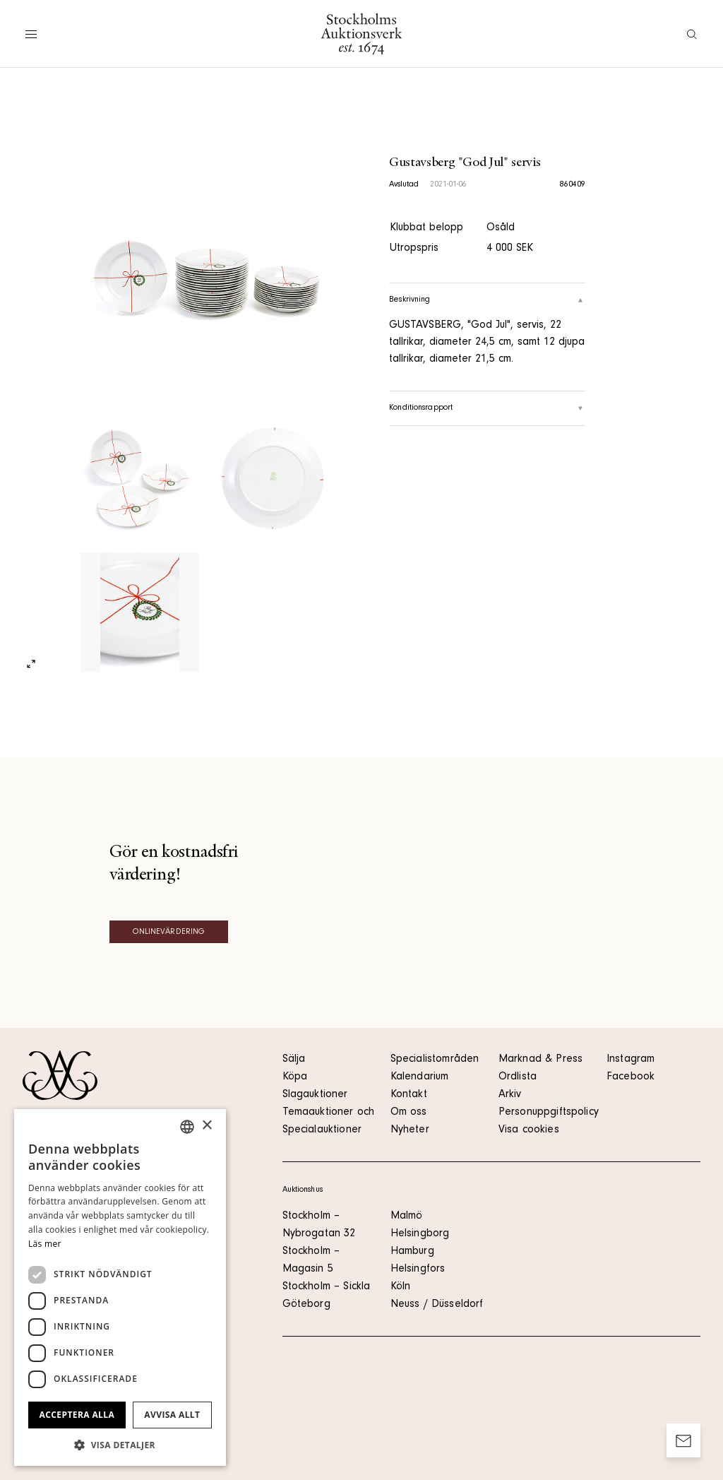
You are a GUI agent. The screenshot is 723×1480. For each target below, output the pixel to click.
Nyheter (409, 1130)
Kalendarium (419, 1077)
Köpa (295, 1077)
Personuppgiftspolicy (548, 1112)
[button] (120, 1445)
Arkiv (510, 1095)
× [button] (206, 1125)
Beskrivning (487, 300)
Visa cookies (528, 1130)
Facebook (631, 1077)
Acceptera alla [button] (77, 1415)
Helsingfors (418, 1269)
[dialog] (120, 1287)
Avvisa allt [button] (172, 1415)
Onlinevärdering (169, 932)
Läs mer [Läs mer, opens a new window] (44, 1244)
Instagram (631, 1059)
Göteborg (306, 1304)
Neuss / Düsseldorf (437, 1304)
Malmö (406, 1216)
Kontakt (408, 1095)
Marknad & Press (540, 1059)
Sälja (294, 1059)
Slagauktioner (315, 1095)
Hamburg (412, 1251)
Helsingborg (420, 1234)
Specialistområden (434, 1059)
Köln (400, 1287)
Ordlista (517, 1077)
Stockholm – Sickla (326, 1287)
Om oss (408, 1112)
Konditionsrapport (487, 408)
